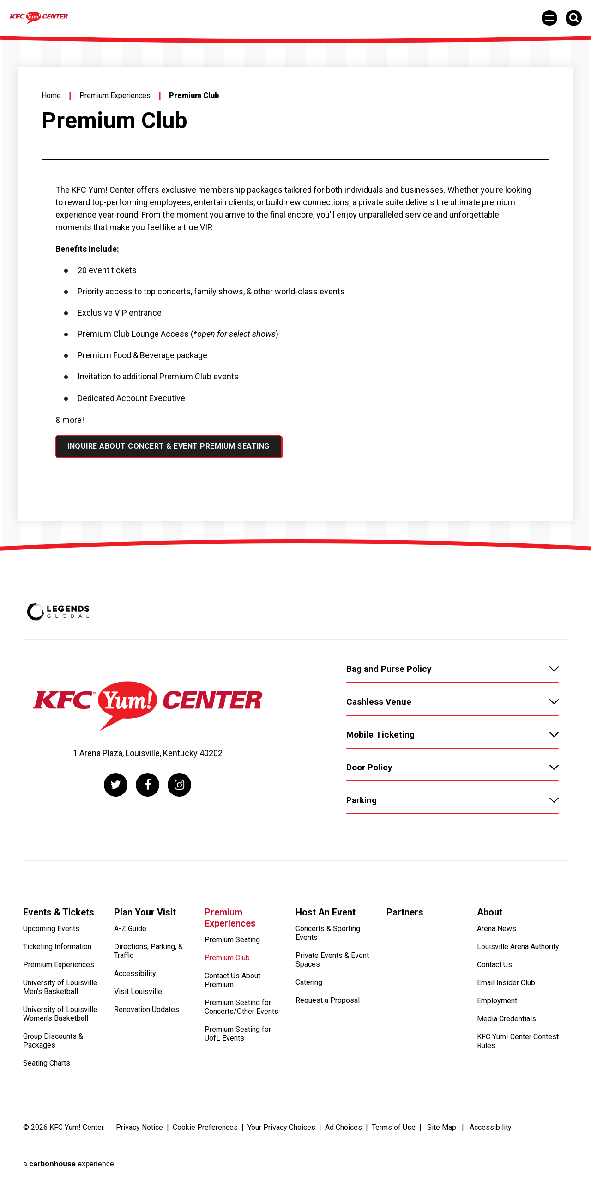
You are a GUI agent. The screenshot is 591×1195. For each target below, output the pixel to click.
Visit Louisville (138, 995)
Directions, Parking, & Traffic (148, 954)
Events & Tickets (58, 912)
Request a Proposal (328, 1004)
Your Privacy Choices (281, 1130)
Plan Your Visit (145, 912)
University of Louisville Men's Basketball (60, 991)
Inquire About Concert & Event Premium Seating (168, 446)
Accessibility (135, 977)
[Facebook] (147, 785)
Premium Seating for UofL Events (238, 1037)
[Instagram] (182, 785)
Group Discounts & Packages (53, 1044)
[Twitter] (113, 785)
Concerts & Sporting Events (328, 936)
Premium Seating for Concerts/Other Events (241, 1010)
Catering (309, 986)
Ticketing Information (57, 950)
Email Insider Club (506, 986)
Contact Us (494, 968)
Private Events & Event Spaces (332, 963)
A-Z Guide (130, 932)
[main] (295, 287)
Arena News (496, 932)
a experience (68, 1148)
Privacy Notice (139, 1130)
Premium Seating (232, 943)
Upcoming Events (51, 932)
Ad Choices (343, 1130)
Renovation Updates (146, 1013)
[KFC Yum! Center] (89, 17)
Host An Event (326, 912)
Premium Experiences (115, 95)
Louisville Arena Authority (518, 950)
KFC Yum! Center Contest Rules (518, 1045)
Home (51, 95)
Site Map (441, 1130)
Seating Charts (46, 1066)
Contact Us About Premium (232, 984)
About (489, 912)
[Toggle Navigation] (549, 18)
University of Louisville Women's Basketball (60, 1017)
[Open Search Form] (574, 18)
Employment (497, 1004)
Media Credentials (506, 1022)
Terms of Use (394, 1130)
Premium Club (227, 961)
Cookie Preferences (205, 1130)
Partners (404, 912)
